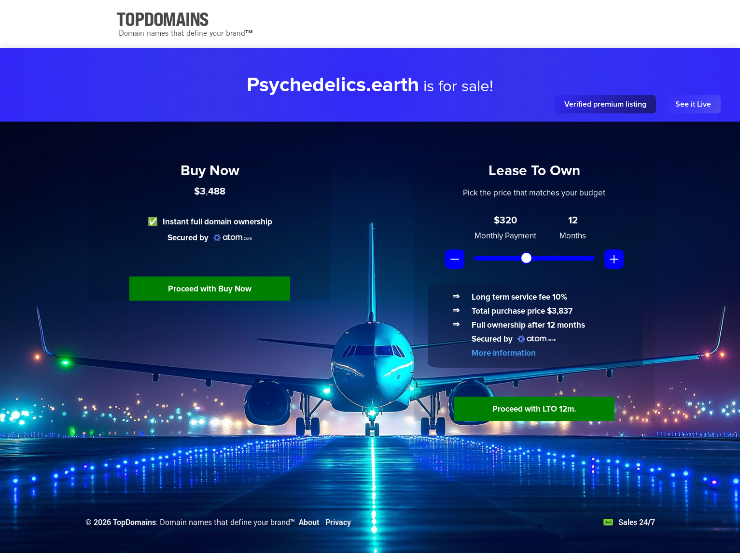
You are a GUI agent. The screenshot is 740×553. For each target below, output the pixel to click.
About (309, 522)
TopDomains (134, 522)
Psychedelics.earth (333, 84)
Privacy (338, 522)
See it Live (693, 104)
